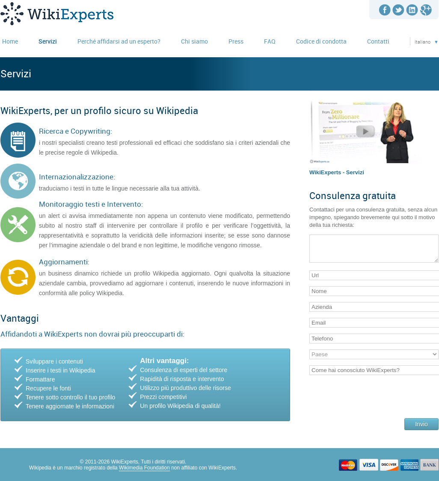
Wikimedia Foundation (144, 468)
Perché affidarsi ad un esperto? (118, 41)
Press (235, 41)
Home (10, 41)
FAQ (270, 41)
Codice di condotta (321, 41)
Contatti (378, 41)
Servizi (48, 41)
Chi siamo (194, 41)
